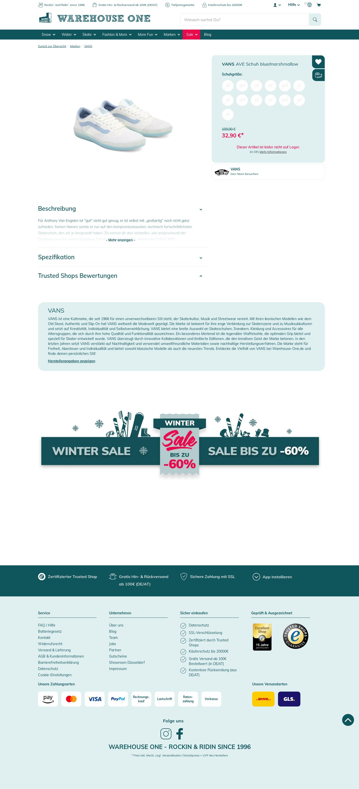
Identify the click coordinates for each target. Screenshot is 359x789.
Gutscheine (118, 655)
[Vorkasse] (211, 698)
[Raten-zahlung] (188, 698)
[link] (166, 738)
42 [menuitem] (228, 99)
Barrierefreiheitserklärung (58, 662)
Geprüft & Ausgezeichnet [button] (271, 613)
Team (113, 637)
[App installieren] (272, 576)
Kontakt (44, 637)
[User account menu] (277, 4)
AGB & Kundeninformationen (61, 655)
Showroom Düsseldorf (127, 662)
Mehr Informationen (273, 151)
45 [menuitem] (299, 99)
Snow (48, 34)
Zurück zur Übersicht (52, 45)
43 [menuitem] (256, 99)
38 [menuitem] (228, 85)
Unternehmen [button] (120, 613)
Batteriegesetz (50, 630)
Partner (115, 649)
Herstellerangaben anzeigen (71, 360)
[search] (244, 17)
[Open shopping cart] (318, 4)
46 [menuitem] (228, 114)
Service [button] (44, 613)
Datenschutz (48, 668)
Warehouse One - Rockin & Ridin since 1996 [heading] (180, 746)
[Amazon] (48, 698)
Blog (207, 34)
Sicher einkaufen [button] (194, 613)
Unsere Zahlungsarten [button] (56, 684)
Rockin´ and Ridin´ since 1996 (64, 5)
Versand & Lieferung (54, 649)
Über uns (116, 624)
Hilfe (294, 4)
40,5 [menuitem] (284, 85)
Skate (89, 34)
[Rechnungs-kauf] (141, 698)
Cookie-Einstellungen (55, 674)
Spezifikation (56, 256)
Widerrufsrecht (50, 643)
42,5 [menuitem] (242, 99)
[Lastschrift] (165, 698)
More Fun (147, 34)
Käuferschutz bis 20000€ (225, 5)
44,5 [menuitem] (284, 99)
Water (69, 34)
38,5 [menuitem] (242, 85)
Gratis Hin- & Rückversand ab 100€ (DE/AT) (128, 5)
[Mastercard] (71, 698)
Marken (172, 34)
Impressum (118, 668)
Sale (192, 34)
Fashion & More (116, 34)
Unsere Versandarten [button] (269, 684)
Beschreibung (57, 207)
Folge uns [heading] (173, 720)
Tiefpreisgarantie (183, 5)
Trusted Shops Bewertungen (77, 275)
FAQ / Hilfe (46, 624)
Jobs (112, 643)
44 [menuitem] (271, 99)
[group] (67, 576)
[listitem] (209, 625)
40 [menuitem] (271, 85)
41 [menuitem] (299, 85)
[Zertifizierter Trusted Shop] (265, 639)
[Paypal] (118, 698)
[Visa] (95, 698)
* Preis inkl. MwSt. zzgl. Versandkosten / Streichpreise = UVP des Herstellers (179, 754)
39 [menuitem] (256, 85)
